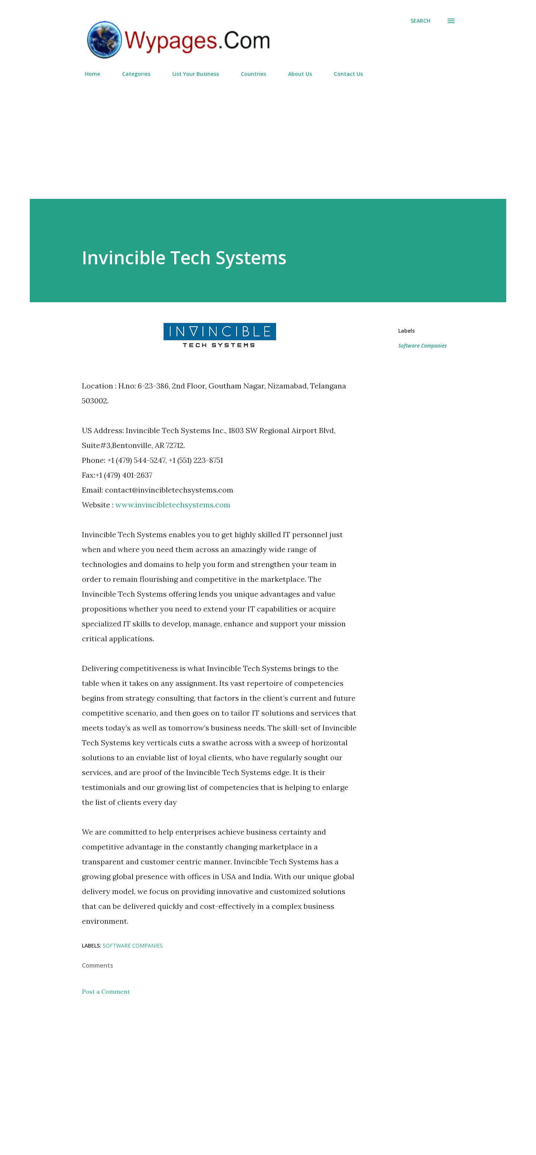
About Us (295, 73)
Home (88, 73)
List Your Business (191, 73)
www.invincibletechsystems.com (172, 504)
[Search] (420, 20)
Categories (132, 73)
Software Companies (422, 345)
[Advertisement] (268, 135)
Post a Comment (106, 991)
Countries (249, 73)
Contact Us (343, 73)
